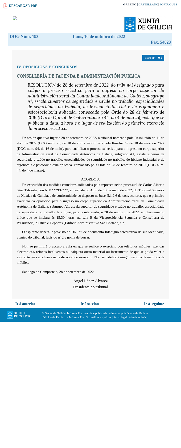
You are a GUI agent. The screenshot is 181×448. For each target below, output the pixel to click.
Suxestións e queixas (98, 317)
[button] (153, 58)
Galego (129, 4)
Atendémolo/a (137, 317)
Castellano (148, 4)
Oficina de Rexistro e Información (63, 317)
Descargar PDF (23, 6)
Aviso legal (120, 317)
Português (168, 4)
